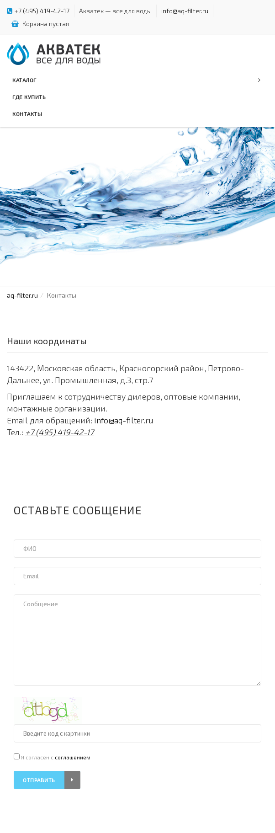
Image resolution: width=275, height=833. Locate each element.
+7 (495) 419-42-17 (42, 11)
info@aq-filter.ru (184, 11)
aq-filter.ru (22, 295)
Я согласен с (52, 756)
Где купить (29, 97)
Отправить (51, 780)
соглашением (72, 757)
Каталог (136, 80)
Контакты (27, 114)
